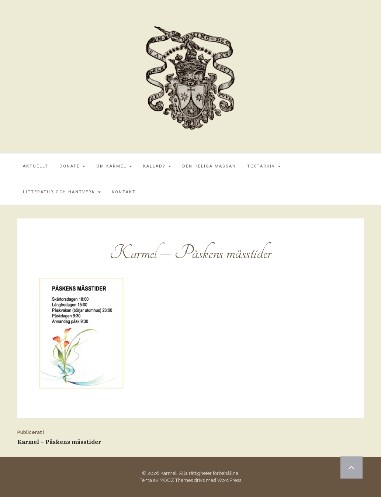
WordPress (229, 480)
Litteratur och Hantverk (62, 192)
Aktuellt (35, 166)
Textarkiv (264, 166)
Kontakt (124, 192)
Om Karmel (114, 166)
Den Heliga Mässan (209, 166)
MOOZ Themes (176, 480)
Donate (72, 166)
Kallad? (157, 166)
